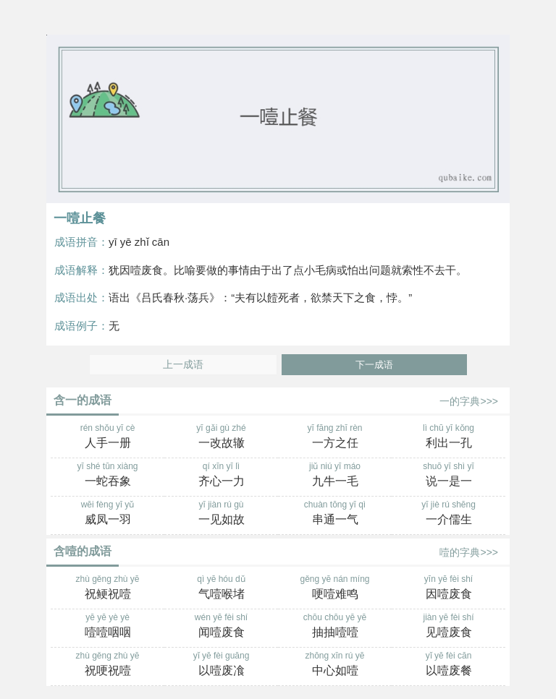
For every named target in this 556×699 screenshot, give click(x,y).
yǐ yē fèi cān (448, 665)
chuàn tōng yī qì (335, 513)
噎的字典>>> (468, 552)
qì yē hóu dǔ (221, 588)
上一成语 (183, 364)
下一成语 (374, 364)
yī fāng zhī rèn (335, 437)
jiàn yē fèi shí (448, 626)
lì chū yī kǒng (448, 437)
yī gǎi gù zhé (221, 437)
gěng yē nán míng (335, 588)
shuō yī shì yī (448, 475)
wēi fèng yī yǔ (107, 513)
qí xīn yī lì (221, 475)
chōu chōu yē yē (335, 626)
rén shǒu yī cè (107, 437)
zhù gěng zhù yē (107, 588)
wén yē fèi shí (221, 626)
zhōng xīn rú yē (335, 665)
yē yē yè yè (107, 626)
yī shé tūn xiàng (107, 475)
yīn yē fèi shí (448, 588)
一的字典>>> (468, 401)
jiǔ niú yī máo (335, 475)
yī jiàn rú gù (221, 513)
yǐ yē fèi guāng (221, 665)
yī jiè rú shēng (448, 513)
